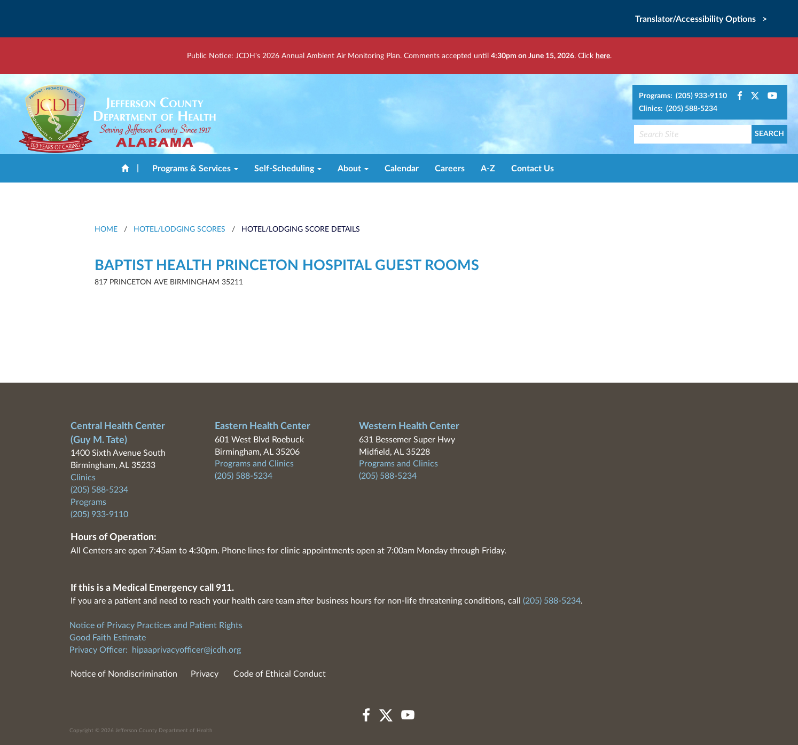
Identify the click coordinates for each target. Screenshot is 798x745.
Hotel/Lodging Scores (179, 229)
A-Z (488, 168)
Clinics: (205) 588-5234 (678, 109)
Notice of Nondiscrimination (124, 674)
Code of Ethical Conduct (279, 674)
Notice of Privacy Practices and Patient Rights (155, 625)
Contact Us (532, 168)
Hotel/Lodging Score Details (300, 229)
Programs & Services (195, 168)
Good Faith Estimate (107, 637)
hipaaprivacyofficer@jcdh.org (186, 650)
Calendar (402, 168)
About (353, 168)
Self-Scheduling (288, 168)
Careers (450, 168)
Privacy (204, 674)
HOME (106, 229)
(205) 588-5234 (99, 490)
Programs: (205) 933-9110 (683, 96)
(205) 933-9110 (99, 514)
